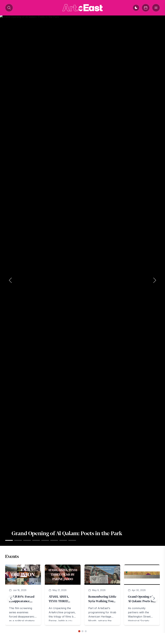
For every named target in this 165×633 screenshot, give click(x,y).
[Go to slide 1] (79, 631)
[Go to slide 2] (82, 631)
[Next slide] (154, 598)
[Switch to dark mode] (136, 8)
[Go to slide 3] (86, 631)
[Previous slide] (11, 598)
